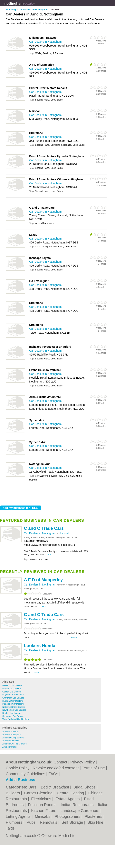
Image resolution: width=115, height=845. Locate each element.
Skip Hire (95, 822)
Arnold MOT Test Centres (14, 744)
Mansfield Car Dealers (13, 704)
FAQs (53, 774)
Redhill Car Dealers (11, 713)
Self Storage (73, 822)
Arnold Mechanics (10, 740)
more (49, 554)
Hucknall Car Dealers (12, 701)
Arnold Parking (9, 747)
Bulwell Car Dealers (11, 688)
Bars (33, 787)
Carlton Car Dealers (11, 692)
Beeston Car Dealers (12, 685)
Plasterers (94, 816)
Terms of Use (93, 768)
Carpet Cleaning (38, 793)
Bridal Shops (85, 787)
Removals (49, 822)
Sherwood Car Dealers (13, 716)
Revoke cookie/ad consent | (57, 768)
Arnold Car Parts (10, 731)
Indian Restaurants (78, 805)
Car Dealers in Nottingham (40, 533)
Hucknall (64, 533)
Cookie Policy (17, 768)
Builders (13, 793)
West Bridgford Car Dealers (15, 719)
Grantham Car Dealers (13, 698)
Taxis (10, 828)
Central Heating (71, 793)
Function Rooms (42, 805)
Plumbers (14, 822)
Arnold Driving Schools (13, 737)
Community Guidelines (25, 774)
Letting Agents (19, 816)
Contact (60, 762)
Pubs (32, 822)
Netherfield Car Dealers (13, 707)
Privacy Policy (82, 762)
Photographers (68, 816)
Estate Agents (68, 799)
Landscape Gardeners (80, 810)
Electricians (41, 799)
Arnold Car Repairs (11, 734)
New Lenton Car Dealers (14, 710)
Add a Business (20, 780)
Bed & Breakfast (55, 787)
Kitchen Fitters (44, 810)
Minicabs (43, 816)
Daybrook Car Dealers (13, 694)
